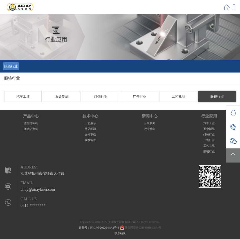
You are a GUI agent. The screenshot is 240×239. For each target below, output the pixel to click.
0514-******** (33, 205)
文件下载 (90, 134)
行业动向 (149, 128)
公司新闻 (149, 123)
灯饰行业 (100, 96)
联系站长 (120, 233)
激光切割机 (31, 128)
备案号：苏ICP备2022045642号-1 (99, 227)
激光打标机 (31, 123)
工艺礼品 (178, 96)
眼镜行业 (11, 66)
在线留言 (90, 140)
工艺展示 (90, 123)
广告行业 (139, 96)
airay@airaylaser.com (38, 189)
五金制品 (62, 96)
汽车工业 (23, 96)
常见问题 (90, 128)
